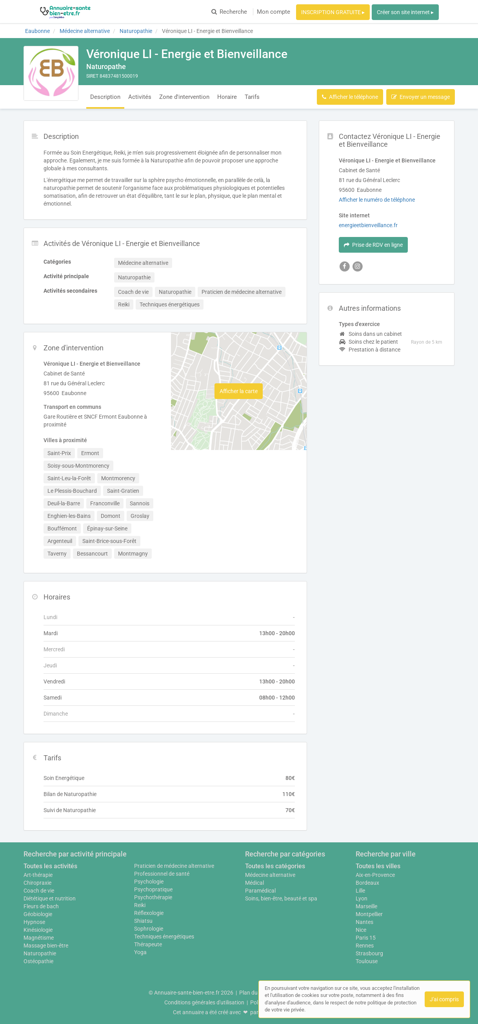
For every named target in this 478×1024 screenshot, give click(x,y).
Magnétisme (39, 938)
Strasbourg (369, 953)
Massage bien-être (46, 945)
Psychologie (149, 881)
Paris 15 (366, 938)
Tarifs (252, 96)
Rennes (365, 945)
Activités (139, 96)
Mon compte (273, 11)
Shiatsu (143, 921)
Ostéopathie (38, 961)
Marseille (366, 906)
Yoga (140, 952)
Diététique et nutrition (50, 898)
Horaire (227, 96)
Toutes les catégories (275, 866)
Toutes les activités (50, 866)
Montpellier (369, 914)
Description (105, 96)
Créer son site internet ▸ (405, 12)
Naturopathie (40, 953)
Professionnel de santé (161, 874)
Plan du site (253, 992)
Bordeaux (367, 883)
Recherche (229, 11)
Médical (254, 883)
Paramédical (260, 890)
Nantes (364, 922)
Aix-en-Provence (375, 875)
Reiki (139, 905)
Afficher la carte (239, 391)
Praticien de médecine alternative (174, 866)
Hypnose (34, 922)
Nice (361, 930)
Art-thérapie (38, 875)
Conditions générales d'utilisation (204, 1002)
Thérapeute (148, 944)
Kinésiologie (38, 930)
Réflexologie (149, 913)
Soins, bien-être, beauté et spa (281, 898)
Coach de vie (39, 890)
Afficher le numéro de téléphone (377, 200)
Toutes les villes (378, 866)
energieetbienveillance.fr (368, 225)
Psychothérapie (153, 897)
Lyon (361, 898)
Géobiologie (38, 914)
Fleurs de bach (41, 906)
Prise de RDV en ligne (373, 245)
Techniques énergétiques (164, 936)
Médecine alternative (270, 875)
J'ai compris (444, 999)
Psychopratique (153, 889)
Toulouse (367, 961)
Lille (360, 890)
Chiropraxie (37, 883)
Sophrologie (148, 929)
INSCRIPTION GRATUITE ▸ (333, 12)
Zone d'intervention (184, 96)
